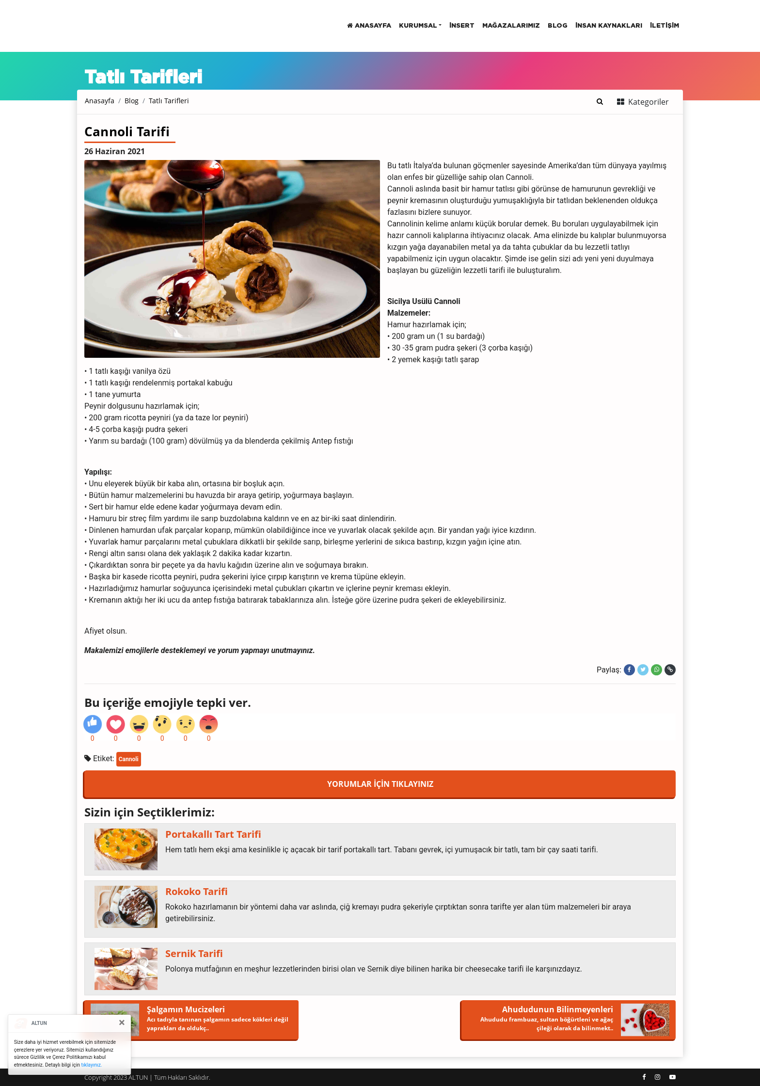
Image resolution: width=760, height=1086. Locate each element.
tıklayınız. (91, 1065)
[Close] (122, 1022)
